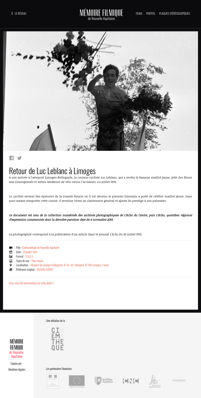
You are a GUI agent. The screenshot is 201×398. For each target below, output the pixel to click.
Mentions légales (16, 369)
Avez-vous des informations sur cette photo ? (31, 283)
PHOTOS (150, 13)
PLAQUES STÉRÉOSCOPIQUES (174, 13)
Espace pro (16, 363)
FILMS (139, 13)
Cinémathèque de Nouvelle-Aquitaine (40, 248)
